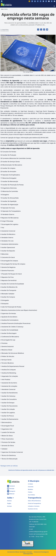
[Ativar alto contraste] (43, 1)
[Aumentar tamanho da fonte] (40, 1)
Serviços (9, 506)
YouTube (12, 488)
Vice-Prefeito (31, 495)
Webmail (12, 493)
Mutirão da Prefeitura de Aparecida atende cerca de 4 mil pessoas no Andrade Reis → (32, 470)
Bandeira (30, 489)
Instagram (12, 491)
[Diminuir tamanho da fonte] (38, 1)
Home (2, 9)
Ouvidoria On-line (33, 509)
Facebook (12, 486)
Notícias (6, 9)
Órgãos (9, 503)
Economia (30, 486)
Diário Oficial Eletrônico (34, 500)
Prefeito (30, 492)
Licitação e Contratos (33, 506)
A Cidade (30, 484)
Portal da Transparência (34, 503)
